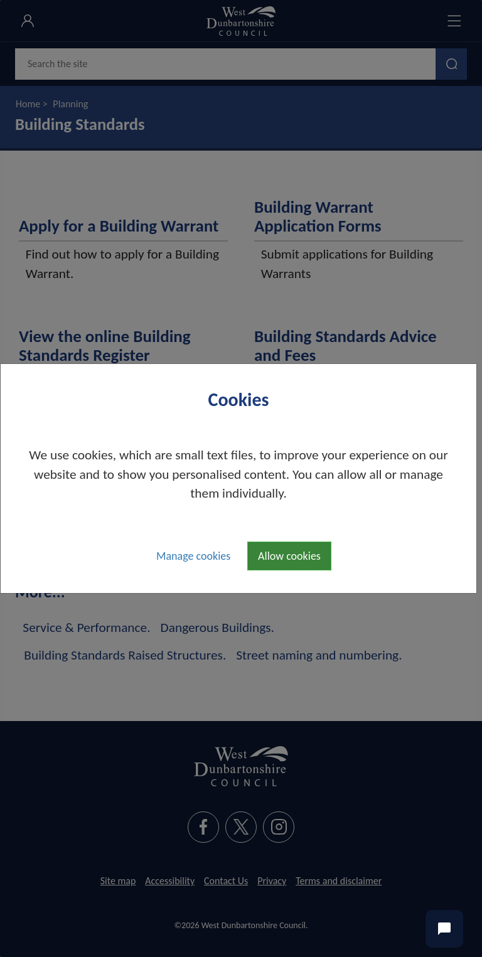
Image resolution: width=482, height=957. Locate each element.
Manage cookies (193, 556)
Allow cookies (289, 556)
